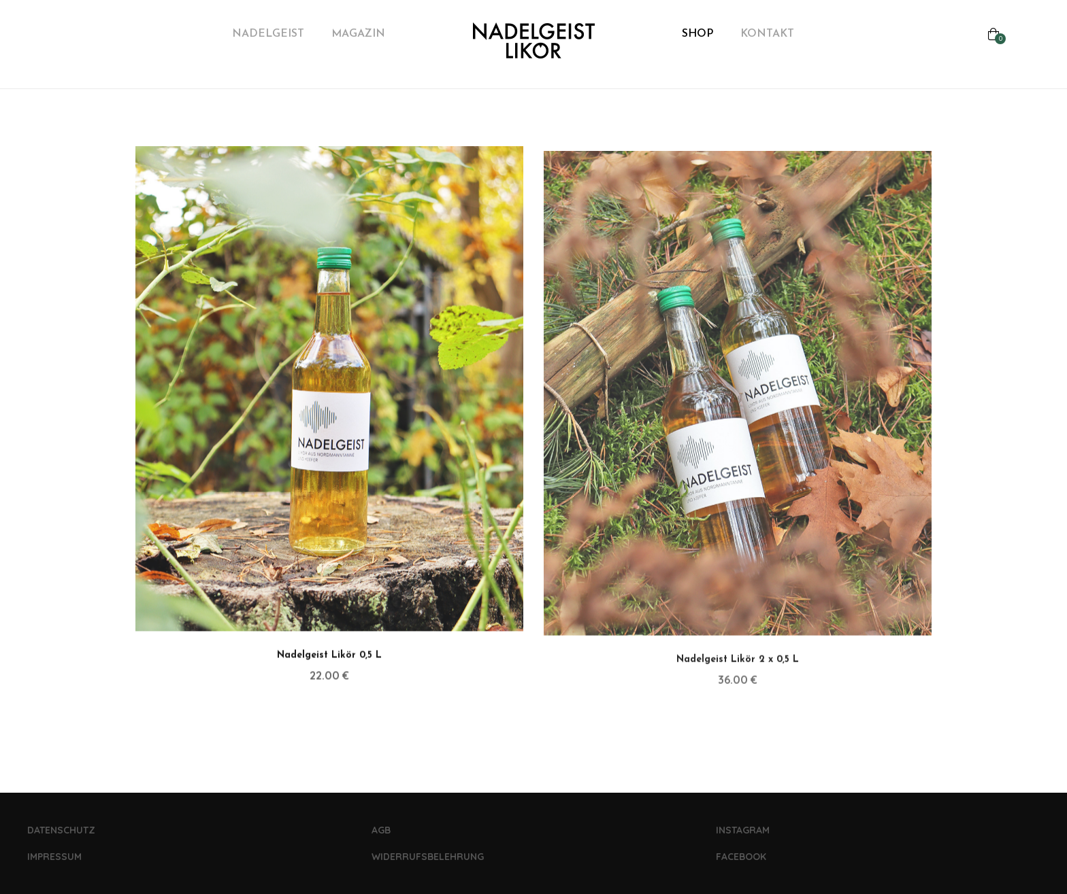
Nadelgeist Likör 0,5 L (329, 665)
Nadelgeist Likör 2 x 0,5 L (737, 673)
